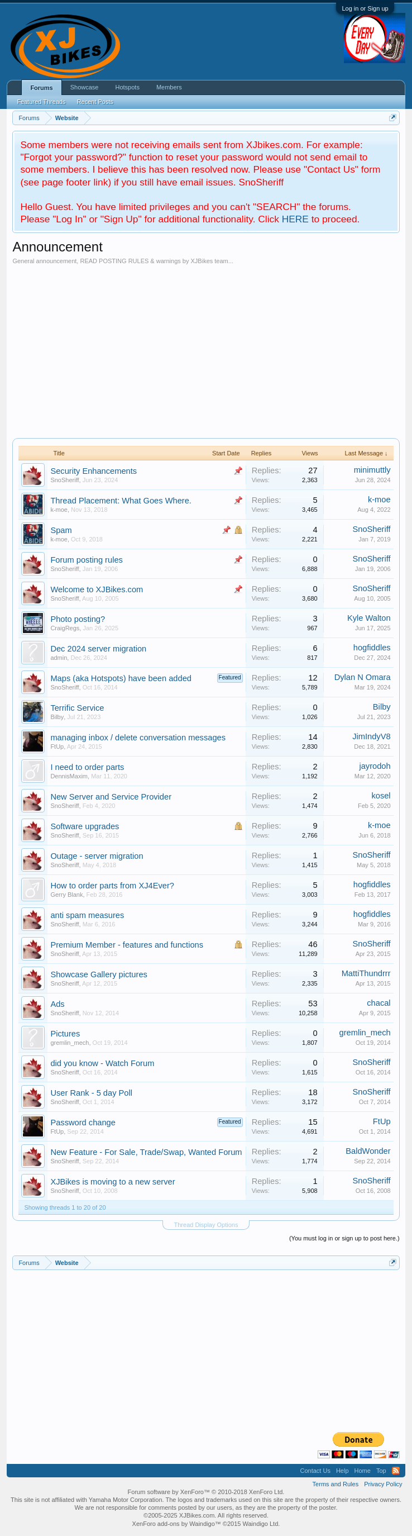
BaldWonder (368, 1151)
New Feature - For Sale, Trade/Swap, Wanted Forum (146, 1152)
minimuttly (372, 469)
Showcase (84, 87)
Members (169, 87)
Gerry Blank (66, 894)
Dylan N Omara (362, 677)
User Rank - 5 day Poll (91, 1092)
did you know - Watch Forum (102, 1063)
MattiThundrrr (366, 973)
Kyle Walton (369, 618)
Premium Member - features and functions (126, 944)
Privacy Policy (383, 1484)
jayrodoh (374, 766)
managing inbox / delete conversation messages (138, 737)
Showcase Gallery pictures (98, 974)
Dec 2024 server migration (98, 648)
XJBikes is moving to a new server (112, 1181)
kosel (380, 795)
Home (362, 1470)
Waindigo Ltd (261, 1523)
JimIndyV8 (371, 736)
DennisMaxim (69, 776)
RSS (396, 1471)
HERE (295, 219)
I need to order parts (87, 767)
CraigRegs (64, 628)
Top (381, 1470)
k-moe (59, 509)
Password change (83, 1122)
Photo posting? (77, 619)
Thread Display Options (206, 1224)
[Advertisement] (205, 348)
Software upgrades (84, 826)
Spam (60, 530)
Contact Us (315, 1470)
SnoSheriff (64, 480)
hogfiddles (372, 647)
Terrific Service (77, 707)
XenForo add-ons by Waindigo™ (176, 1523)
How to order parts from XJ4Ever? (112, 885)
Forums (41, 87)
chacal (378, 1002)
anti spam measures (87, 915)
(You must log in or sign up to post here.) (344, 1238)
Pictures (65, 1033)
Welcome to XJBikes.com (96, 589)
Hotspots (127, 87)
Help (342, 1470)
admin (58, 657)
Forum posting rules (86, 559)
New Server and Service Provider (110, 796)
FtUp (57, 746)
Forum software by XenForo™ (206, 1492)
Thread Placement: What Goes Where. (120, 500)
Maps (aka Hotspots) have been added (120, 678)
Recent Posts (95, 101)
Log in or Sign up (365, 8)
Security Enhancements (93, 471)
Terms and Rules (336, 1484)
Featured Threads (41, 101)
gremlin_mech (69, 1042)
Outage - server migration (96, 856)
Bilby (57, 717)
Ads (57, 1004)
